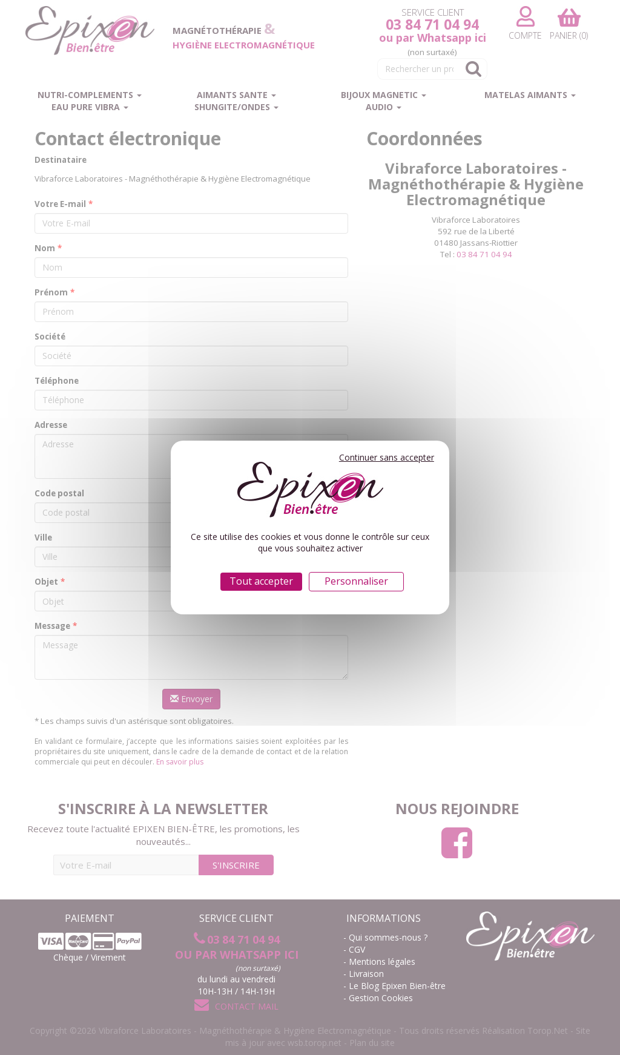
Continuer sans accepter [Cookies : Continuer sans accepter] (386, 457)
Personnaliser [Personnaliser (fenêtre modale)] (356, 581)
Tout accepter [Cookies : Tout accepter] (261, 581)
